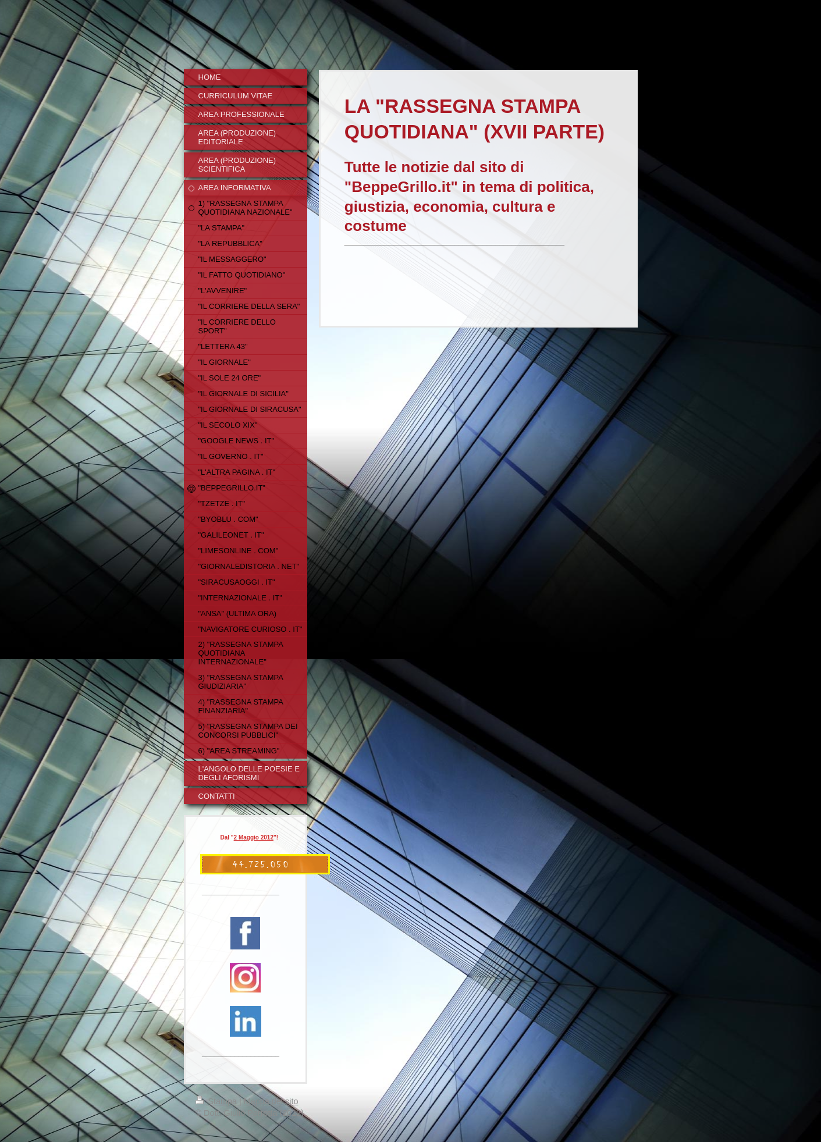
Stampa (218, 1101)
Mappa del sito (271, 1101)
